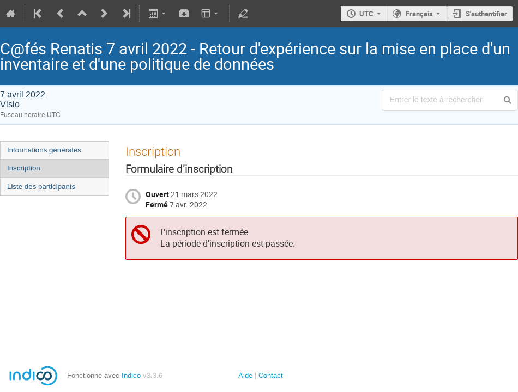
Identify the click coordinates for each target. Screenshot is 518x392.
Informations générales (44, 150)
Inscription (23, 168)
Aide (245, 375)
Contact (270, 375)
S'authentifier (486, 14)
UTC (366, 14)
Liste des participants (41, 186)
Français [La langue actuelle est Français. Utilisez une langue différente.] (419, 14)
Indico (131, 375)
